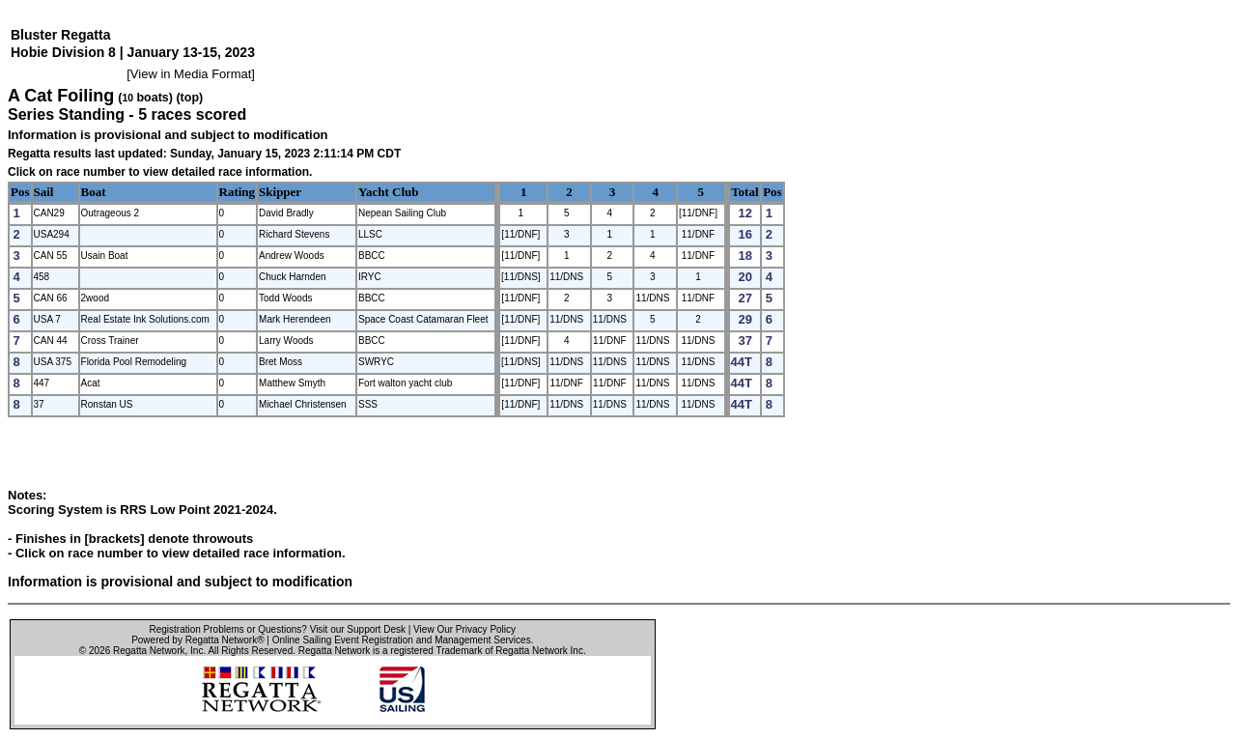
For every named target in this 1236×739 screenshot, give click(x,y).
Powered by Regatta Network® (197, 640)
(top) (189, 97)
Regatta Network (148, 650)
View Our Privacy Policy (464, 629)
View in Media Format (190, 74)
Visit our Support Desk (358, 629)
